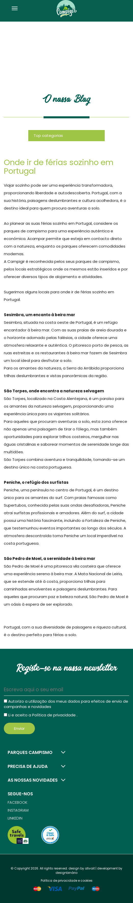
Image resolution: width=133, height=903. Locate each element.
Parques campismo (30, 752)
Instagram (18, 810)
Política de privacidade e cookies (66, 880)
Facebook (17, 802)
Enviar (19, 728)
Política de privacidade (54, 715)
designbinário (66, 872)
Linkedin (15, 818)
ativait (90, 868)
